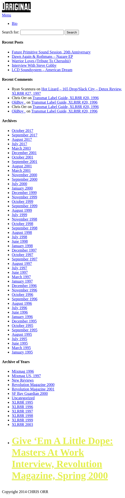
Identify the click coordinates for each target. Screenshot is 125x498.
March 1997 (21, 277)
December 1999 (24, 193)
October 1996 (22, 294)
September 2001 (24, 162)
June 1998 (20, 241)
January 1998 (22, 246)
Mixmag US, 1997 (26, 376)
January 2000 (22, 188)
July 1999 (19, 215)
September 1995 (24, 330)
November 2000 (24, 175)
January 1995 (22, 352)
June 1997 (20, 272)
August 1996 (22, 303)
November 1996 (24, 290)
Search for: (10, 32)
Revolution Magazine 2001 (33, 389)
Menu (6, 15)
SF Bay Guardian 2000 (30, 393)
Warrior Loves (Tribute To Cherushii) (41, 61)
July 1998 (19, 237)
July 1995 (19, 339)
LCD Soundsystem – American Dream (42, 70)
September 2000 (24, 179)
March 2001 (21, 170)
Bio (14, 23)
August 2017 (22, 139)
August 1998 (22, 232)
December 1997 (24, 250)
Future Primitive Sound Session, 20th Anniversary (51, 52)
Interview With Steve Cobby (34, 65)
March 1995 (21, 348)
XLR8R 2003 (22, 424)
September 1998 (24, 228)
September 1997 (24, 259)
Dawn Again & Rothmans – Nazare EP (42, 56)
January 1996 (22, 317)
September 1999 (24, 206)
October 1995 (22, 325)
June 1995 (20, 343)
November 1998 (24, 219)
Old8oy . (18, 102)
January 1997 (22, 281)
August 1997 (22, 263)
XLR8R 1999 (22, 420)
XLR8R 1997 (22, 411)
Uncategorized (23, 398)
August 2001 (22, 166)
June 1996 (20, 312)
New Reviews (23, 380)
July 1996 (19, 308)
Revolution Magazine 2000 (33, 385)
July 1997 (19, 268)
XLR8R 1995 (22, 402)
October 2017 (22, 131)
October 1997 (22, 255)
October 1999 (22, 201)
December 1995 (24, 321)
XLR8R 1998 (22, 416)
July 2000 (19, 184)
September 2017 (24, 135)
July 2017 (19, 144)
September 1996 (24, 299)
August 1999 (22, 210)
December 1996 (24, 286)
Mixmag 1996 (23, 371)
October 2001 (22, 157)
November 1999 (24, 197)
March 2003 (21, 148)
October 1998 (22, 224)
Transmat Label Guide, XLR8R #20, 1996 (66, 98)
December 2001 (24, 153)
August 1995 (22, 334)
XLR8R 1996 (22, 407)
